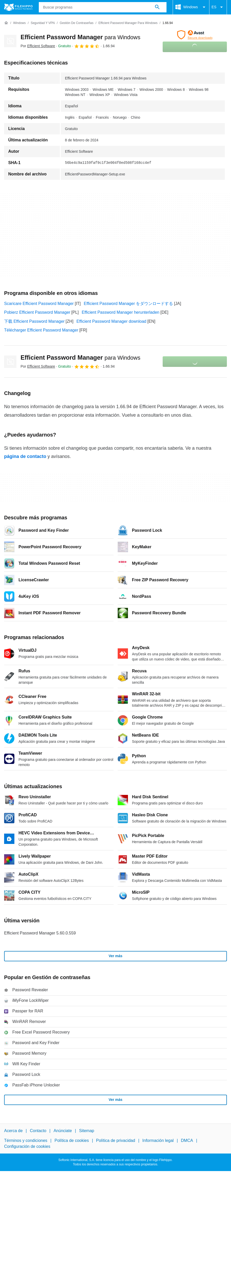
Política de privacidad (115, 1140)
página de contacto (25, 456)
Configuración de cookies (27, 1146)
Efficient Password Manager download (111, 321)
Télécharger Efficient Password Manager (41, 330)
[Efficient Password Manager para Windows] (128, 23)
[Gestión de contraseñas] (76, 23)
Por (38, 46)
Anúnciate (62, 1130)
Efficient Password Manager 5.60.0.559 (40, 933)
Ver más (116, 956)
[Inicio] (6, 23)
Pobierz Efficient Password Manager (37, 312)
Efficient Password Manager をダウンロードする (128, 303)
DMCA (187, 1140)
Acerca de (13, 1130)
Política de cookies (71, 1140)
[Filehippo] (18, 7)
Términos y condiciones (25, 1140)
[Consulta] (103, 7)
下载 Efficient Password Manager (34, 321)
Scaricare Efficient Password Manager (39, 303)
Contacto (38, 1130)
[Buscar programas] (157, 7)
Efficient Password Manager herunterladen (120, 312)
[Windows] (19, 23)
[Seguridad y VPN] (43, 23)
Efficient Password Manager (80, 37)
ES (218, 7)
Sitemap (86, 1130)
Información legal (158, 1140)
